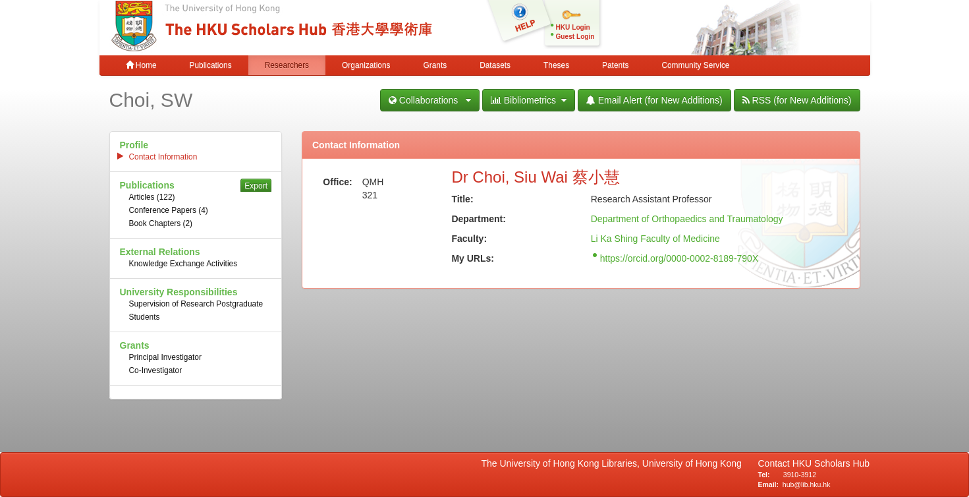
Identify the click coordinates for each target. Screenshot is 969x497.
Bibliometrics (529, 100)
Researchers (287, 65)
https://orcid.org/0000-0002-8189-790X (679, 258)
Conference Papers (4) (168, 210)
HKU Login (573, 27)
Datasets (495, 65)
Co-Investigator (155, 370)
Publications (211, 65)
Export (255, 185)
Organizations (366, 65)
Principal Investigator (165, 357)
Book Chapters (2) (161, 223)
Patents (615, 65)
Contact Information (163, 156)
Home (141, 65)
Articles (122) (152, 197)
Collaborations (430, 100)
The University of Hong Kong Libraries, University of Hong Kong (614, 463)
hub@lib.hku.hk (807, 484)
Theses (556, 65)
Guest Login (575, 36)
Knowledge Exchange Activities (183, 263)
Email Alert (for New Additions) (654, 100)
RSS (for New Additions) (797, 100)
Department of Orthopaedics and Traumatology (687, 219)
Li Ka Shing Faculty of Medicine (655, 238)
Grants (435, 65)
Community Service (695, 65)
